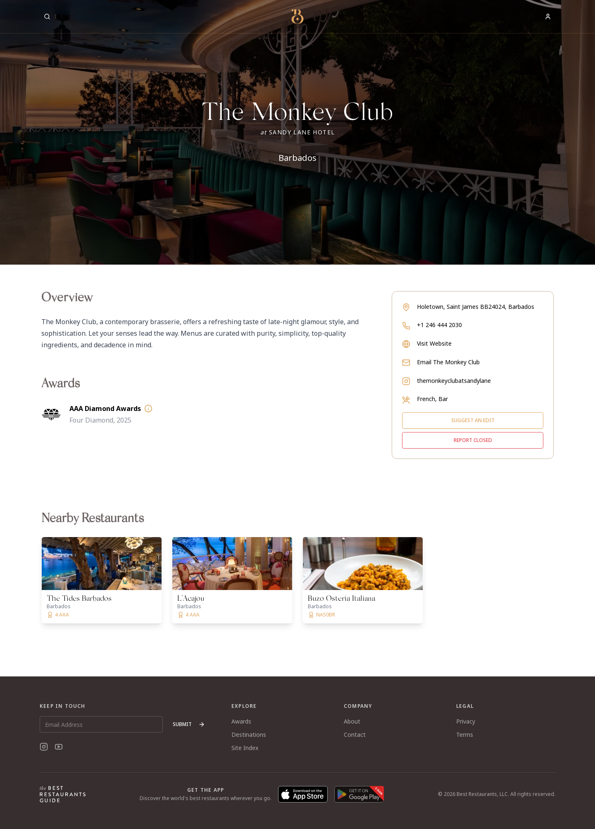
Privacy (465, 721)
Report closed (473, 440)
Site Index (244, 748)
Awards (241, 721)
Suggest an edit (473, 420)
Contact (355, 734)
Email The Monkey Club (448, 362)
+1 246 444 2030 (439, 325)
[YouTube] (59, 747)
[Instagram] (44, 747)
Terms (464, 734)
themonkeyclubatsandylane (454, 381)
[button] (297, 132)
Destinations (248, 734)
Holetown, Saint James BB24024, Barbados (475, 307)
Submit (189, 724)
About (352, 721)
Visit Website (434, 343)
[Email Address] (101, 724)
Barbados (297, 157)
